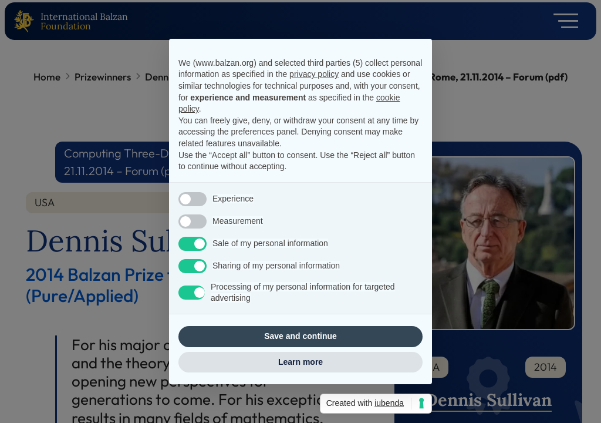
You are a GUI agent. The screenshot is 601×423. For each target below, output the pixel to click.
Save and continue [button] (300, 336)
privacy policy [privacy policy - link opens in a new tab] (314, 74)
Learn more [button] (300, 362)
